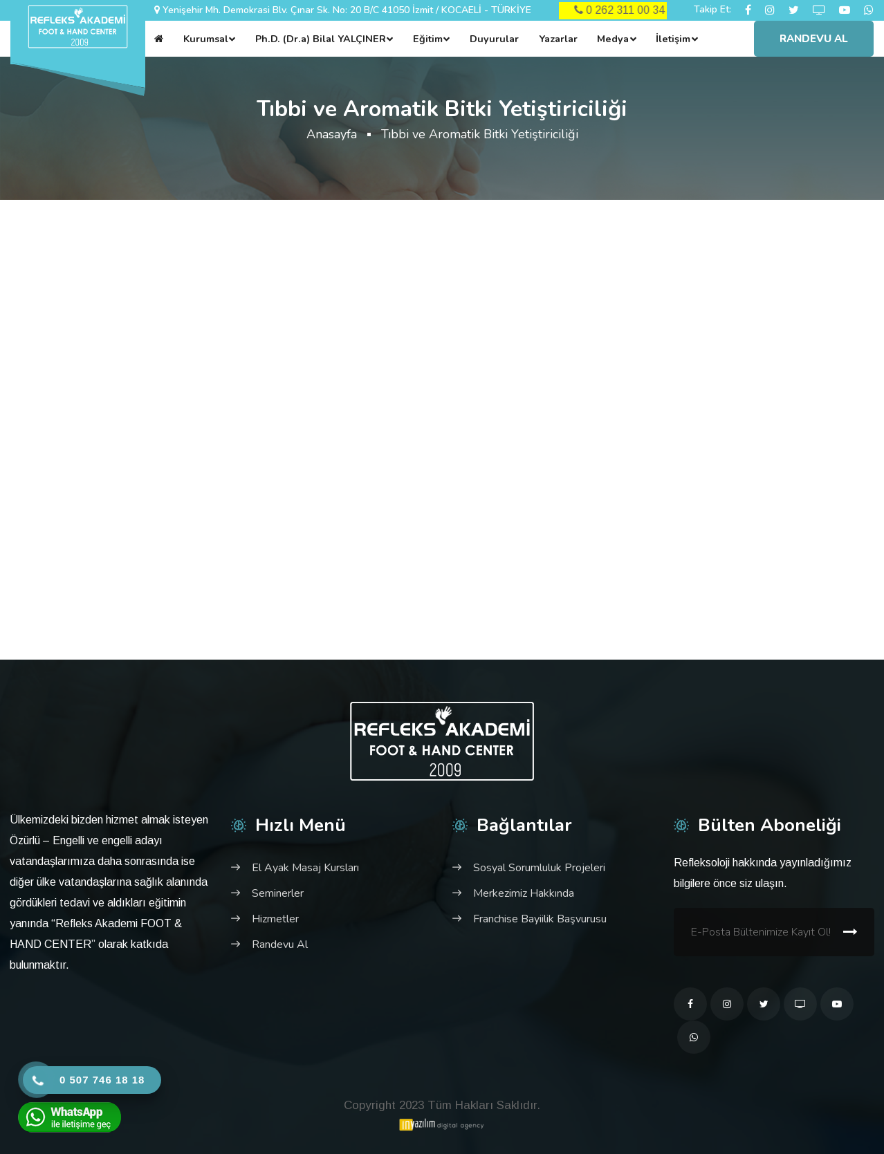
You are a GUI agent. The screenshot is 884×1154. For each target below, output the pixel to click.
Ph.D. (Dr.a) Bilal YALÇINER (320, 39)
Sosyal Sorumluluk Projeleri (539, 867)
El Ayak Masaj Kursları (305, 867)
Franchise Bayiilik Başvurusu (540, 919)
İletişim (673, 39)
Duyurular (494, 39)
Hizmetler (275, 919)
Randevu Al (814, 39)
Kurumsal (205, 39)
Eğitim (428, 39)
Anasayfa (331, 134)
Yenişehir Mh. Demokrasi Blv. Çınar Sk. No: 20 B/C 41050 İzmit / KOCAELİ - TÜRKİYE (347, 10)
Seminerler (278, 893)
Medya (613, 39)
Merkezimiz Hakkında (523, 893)
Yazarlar (558, 39)
